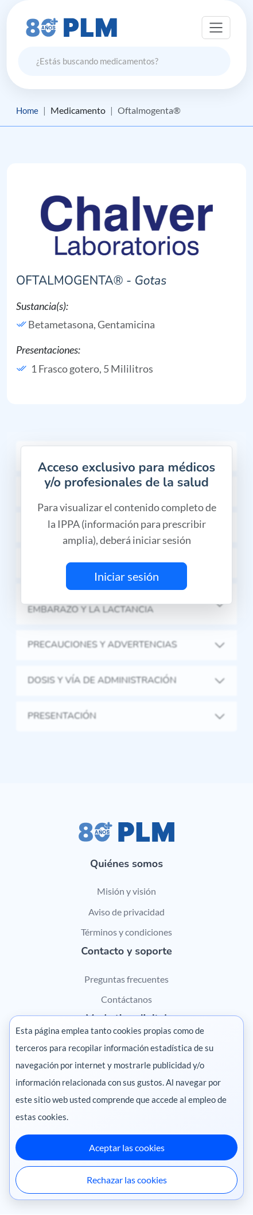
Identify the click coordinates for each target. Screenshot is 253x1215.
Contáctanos (126, 999)
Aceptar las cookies (127, 1147)
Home (28, 110)
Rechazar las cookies (127, 1179)
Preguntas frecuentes (126, 978)
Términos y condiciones (126, 932)
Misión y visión (126, 891)
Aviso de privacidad (126, 911)
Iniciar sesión (126, 576)
